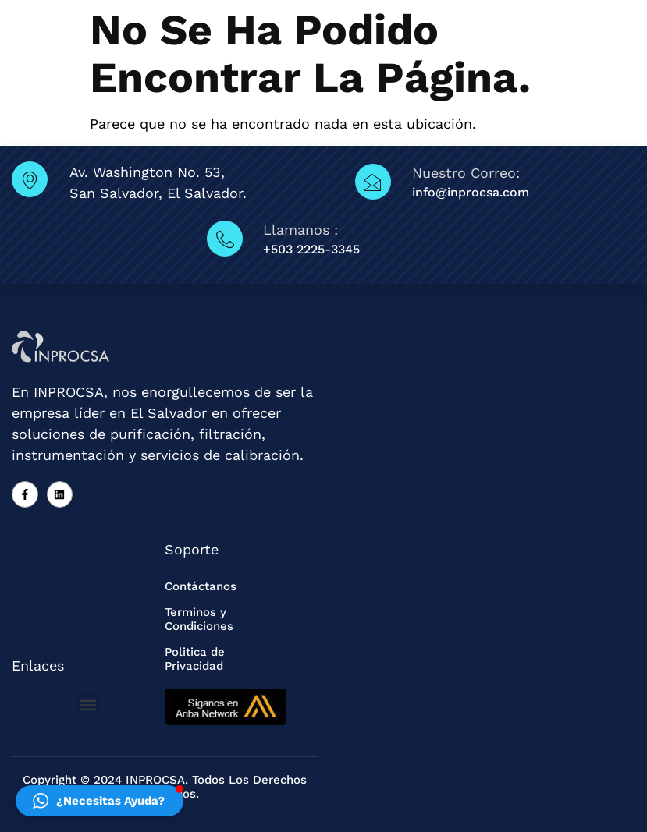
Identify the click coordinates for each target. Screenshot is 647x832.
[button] (88, 704)
